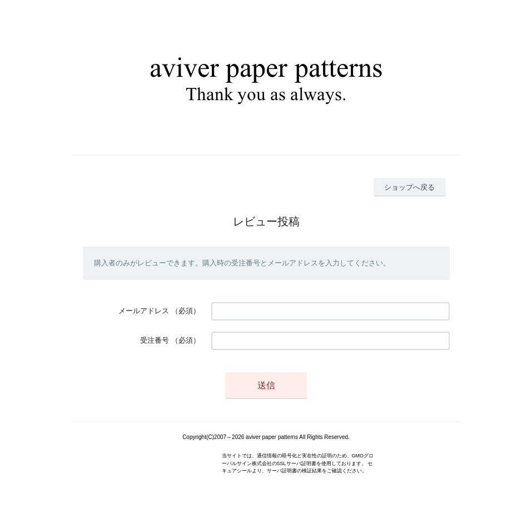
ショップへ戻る (409, 187)
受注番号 (154, 340)
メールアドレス (143, 311)
